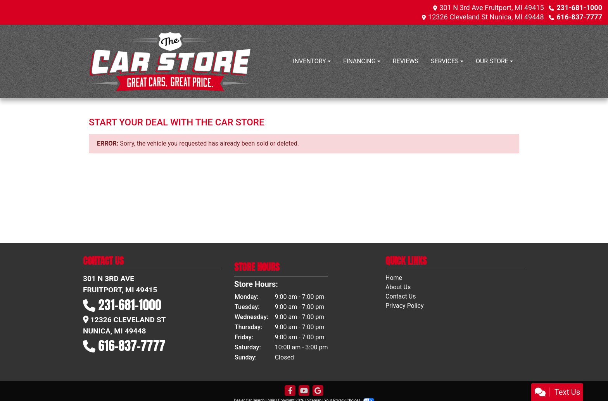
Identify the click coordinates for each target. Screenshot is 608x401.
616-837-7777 (579, 17)
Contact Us (400, 296)
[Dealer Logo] (170, 61)
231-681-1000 (579, 7)
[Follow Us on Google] (318, 391)
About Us (398, 287)
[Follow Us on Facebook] (290, 391)
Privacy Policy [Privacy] (404, 305)
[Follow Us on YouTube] (304, 391)
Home (393, 277)
